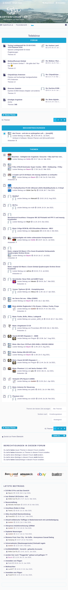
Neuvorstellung (11, 502)
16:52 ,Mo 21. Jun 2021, (45, 371)
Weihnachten (10, 566)
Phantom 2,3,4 (17, 396)
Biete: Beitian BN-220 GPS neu (24, 352)
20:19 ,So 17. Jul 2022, (42, 255)
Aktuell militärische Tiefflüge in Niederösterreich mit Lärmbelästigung (31, 520)
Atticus (33, 292)
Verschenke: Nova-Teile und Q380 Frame (27, 279)
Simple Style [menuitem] (17, 3)
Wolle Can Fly (31, 190)
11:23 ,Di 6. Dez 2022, (41, 222)
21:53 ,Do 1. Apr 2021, (47, 381)
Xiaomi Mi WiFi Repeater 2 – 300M (25, 336)
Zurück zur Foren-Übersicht (13, 436)
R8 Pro (15, 205)
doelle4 (33, 309)
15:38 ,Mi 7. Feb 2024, (47, 190)
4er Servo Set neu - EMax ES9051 (25, 298)
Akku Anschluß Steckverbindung (17, 514)
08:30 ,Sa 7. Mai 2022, (47, 281)
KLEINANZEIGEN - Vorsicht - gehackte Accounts (23, 549)
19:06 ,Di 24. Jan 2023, (45, 207)
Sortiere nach (52, 414)
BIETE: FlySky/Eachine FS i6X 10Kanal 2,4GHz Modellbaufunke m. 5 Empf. (36, 188)
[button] (64, 120)
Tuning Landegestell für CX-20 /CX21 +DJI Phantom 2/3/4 (22, 46)
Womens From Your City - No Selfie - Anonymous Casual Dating (29, 537)
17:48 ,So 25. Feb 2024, (47, 177)
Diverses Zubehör (14, 88)
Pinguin (33, 338)
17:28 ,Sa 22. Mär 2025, (42, 169)
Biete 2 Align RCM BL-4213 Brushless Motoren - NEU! (32, 228)
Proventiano (35, 328)
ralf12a (28, 271)
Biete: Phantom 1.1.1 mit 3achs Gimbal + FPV (29, 368)
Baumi (28, 169)
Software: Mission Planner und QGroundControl (37, 138)
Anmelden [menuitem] (61, 3)
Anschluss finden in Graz (15, 508)
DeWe (28, 159)
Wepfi (28, 222)
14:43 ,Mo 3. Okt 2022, (50, 231)
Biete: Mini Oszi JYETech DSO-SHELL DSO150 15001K (33, 344)
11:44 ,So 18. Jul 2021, (47, 362)
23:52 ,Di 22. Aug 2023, (48, 198)
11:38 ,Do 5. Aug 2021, (42, 355)
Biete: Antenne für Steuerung (23, 387)
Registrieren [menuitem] (49, 3)
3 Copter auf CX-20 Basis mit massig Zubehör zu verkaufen (34, 175)
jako (32, 371)
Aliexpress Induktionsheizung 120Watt (20, 526)
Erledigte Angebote (15, 100)
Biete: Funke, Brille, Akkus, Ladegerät (26, 316)
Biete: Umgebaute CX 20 (21, 326)
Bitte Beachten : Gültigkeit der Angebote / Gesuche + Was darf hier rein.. (35, 157)
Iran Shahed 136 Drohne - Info (16, 496)
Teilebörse (34, 35)
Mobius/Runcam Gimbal (17, 61)
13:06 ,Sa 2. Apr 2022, (42, 301)
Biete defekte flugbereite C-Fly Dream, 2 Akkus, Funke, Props (35, 306)
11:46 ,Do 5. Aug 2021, (42, 347)
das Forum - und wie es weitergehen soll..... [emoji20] (32, 133)
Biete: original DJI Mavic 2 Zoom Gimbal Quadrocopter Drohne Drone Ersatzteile (34, 267)
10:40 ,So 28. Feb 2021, (46, 399)
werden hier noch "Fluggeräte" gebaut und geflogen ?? (26, 555)
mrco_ (28, 136)
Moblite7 (15, 196)
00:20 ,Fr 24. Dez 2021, (47, 309)
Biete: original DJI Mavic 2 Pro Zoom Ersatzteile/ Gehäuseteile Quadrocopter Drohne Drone (31, 252)
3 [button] (61, 120)
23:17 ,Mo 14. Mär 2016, (42, 159)
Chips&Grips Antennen (16, 75)
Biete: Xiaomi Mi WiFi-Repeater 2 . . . (26, 360)
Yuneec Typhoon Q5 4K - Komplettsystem (28, 289)
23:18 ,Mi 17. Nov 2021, (54, 319)
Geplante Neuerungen (13, 531)
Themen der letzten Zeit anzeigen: (46, 409)
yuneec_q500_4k (37, 319)
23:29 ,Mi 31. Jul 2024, (42, 136)
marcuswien (35, 231)
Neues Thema (10, 115)
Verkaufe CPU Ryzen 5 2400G (23, 379)
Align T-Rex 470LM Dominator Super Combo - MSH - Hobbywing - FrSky (35, 167)
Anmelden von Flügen (13, 561)
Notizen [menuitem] (7, 3)
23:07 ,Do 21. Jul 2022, (46, 240)
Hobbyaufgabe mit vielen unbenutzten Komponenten (32, 237)
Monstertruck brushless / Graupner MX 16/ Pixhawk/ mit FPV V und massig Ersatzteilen (36, 218)
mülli (32, 207)
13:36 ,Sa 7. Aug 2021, (47, 338)
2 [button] (58, 120)
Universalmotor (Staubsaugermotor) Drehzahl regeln (25, 543)
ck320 (33, 399)
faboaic (33, 281)
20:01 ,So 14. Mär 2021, (46, 389)
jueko (33, 389)
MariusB (34, 198)
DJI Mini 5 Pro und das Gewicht (17, 490)
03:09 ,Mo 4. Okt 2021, (50, 328)
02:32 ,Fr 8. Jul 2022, (41, 271)
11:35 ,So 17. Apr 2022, (47, 292)
